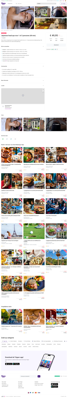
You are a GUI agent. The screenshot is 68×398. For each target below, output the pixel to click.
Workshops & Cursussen (58, 341)
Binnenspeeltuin (51, 344)
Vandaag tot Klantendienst (6, 1)
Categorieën (10, 3)
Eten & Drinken (27, 341)
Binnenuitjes (4, 344)
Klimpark (9, 344)
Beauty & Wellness (6, 30)
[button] (23, 46)
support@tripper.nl (5, 386)
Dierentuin (25, 344)
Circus (34, 344)
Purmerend (3, 37)
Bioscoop (61, 344)
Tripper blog (20, 386)
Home (2, 30)
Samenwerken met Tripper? (39, 383)
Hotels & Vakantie (13, 341)
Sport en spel (39, 344)
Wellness (11, 30)
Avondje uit (20, 341)
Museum (29, 344)
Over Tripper (20, 383)
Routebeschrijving (8, 108)
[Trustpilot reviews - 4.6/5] (61, 376)
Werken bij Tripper (21, 387)
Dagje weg (4, 341)
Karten (57, 344)
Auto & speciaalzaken (46, 341)
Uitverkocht (56, 44)
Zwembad (14, 344)
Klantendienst (4, 383)
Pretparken (19, 344)
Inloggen (63, 3)
